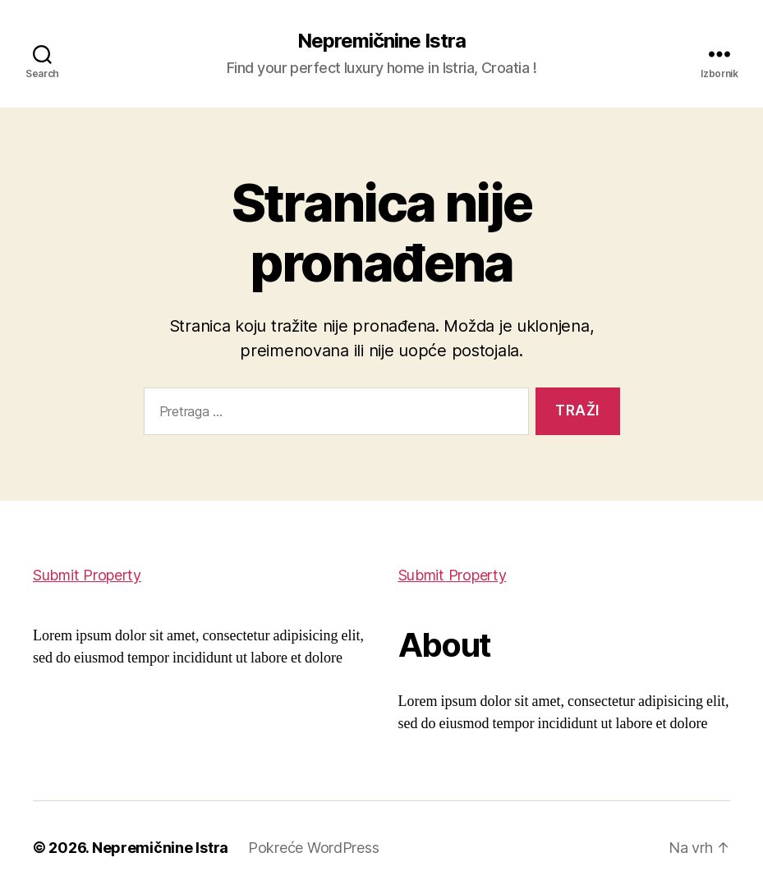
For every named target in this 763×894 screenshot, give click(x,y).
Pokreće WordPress (313, 847)
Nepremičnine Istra (381, 41)
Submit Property (87, 575)
